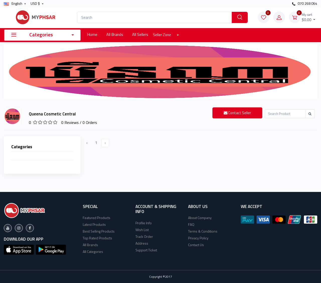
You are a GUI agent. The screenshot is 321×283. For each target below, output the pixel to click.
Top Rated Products (97, 238)
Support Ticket (146, 250)
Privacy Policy (198, 238)
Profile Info (143, 223)
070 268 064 (304, 3)
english (13, 3)
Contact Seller (237, 113)
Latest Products (94, 224)
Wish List (142, 229)
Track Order (144, 236)
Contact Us (196, 244)
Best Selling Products (99, 231)
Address (141, 243)
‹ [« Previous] (87, 143)
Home (92, 34)
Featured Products (96, 217)
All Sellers (140, 34)
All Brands (114, 34)
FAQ (191, 224)
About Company (200, 217)
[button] (19, 249)
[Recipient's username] (285, 113)
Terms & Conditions (202, 231)
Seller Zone (162, 35)
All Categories (93, 251)
